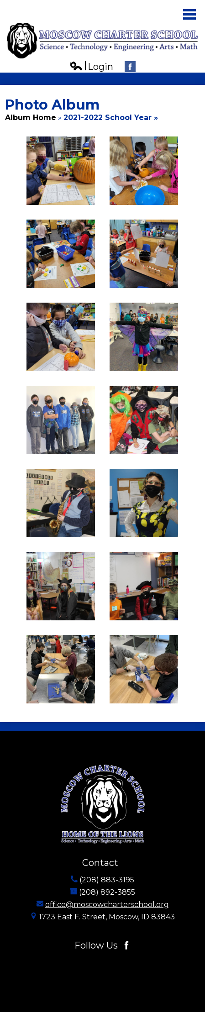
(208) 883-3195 (106, 880)
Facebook (130, 67)
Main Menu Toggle (189, 14)
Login (91, 67)
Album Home (30, 117)
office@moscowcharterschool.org (107, 904)
